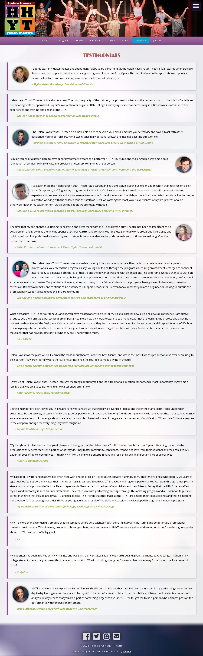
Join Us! (157, 40)
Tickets (79, 40)
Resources (95, 40)
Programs (64, 40)
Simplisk (127, 651)
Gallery (111, 40)
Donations (140, 40)
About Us (47, 40)
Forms (125, 40)
